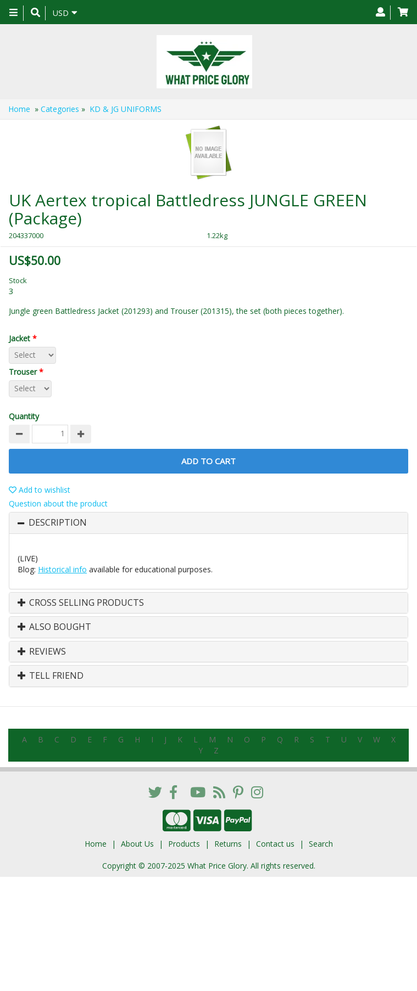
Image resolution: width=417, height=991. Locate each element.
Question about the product (58, 503)
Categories (60, 109)
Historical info (62, 569)
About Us (137, 843)
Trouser (28, 372)
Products (184, 843)
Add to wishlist (39, 490)
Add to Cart (208, 460)
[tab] (208, 523)
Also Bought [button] (54, 627)
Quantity (24, 416)
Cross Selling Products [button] (81, 603)
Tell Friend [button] (51, 676)
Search (321, 843)
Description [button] (58, 523)
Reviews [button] (42, 652)
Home (19, 109)
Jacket (25, 338)
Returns (228, 843)
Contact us (275, 843)
